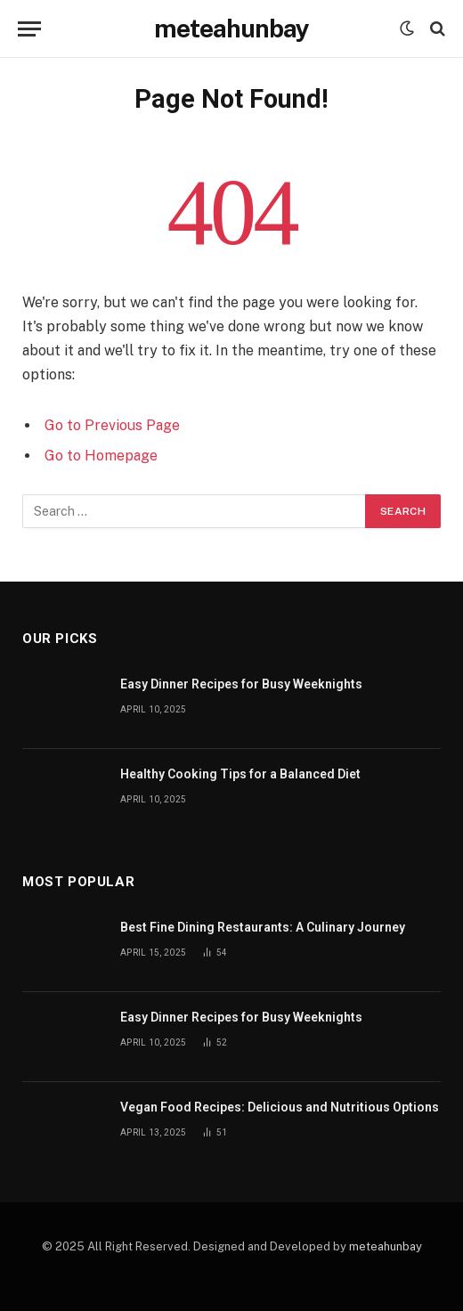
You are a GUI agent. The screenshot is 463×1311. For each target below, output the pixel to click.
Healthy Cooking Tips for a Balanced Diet (240, 774)
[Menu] (29, 29)
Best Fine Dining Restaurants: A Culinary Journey (262, 927)
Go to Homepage (101, 455)
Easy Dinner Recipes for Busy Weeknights (241, 684)
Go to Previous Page (112, 425)
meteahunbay (385, 1246)
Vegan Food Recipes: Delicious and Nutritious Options (279, 1107)
